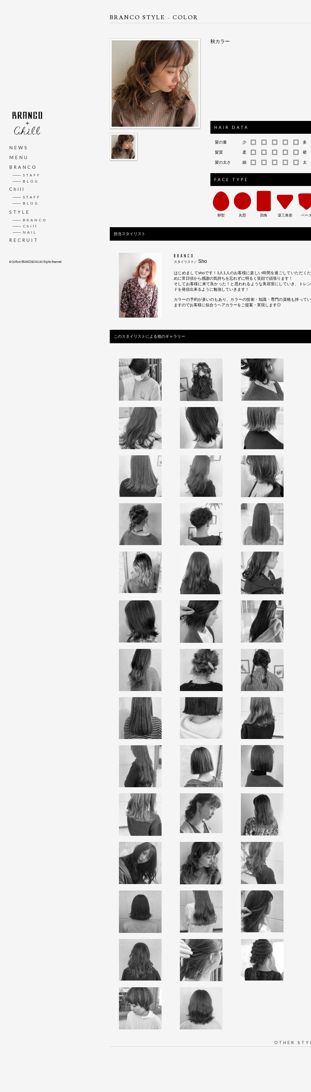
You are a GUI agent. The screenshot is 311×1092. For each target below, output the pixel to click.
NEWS (18, 147)
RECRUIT (24, 239)
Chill (17, 188)
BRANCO (23, 166)
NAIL (24, 232)
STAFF (26, 175)
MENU (19, 157)
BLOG (25, 181)
